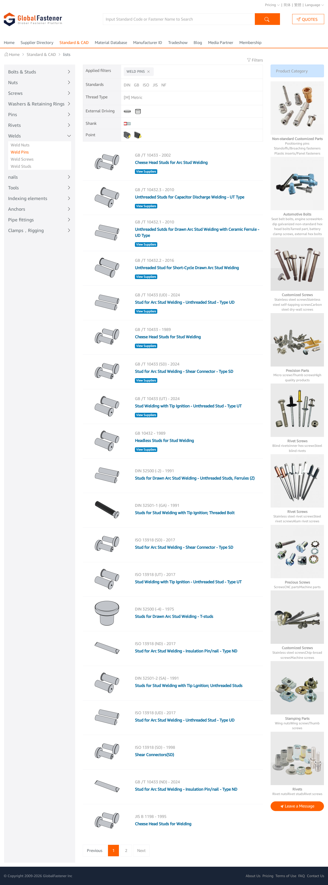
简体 (287, 5)
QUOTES (307, 19)
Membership (250, 42)
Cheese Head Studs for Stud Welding (168, 336)
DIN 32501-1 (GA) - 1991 (157, 505)
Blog (198, 42)
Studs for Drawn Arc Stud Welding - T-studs (174, 616)
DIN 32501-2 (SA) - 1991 (157, 678)
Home (9, 42)
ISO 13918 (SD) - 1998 (155, 747)
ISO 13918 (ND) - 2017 (155, 643)
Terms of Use (285, 876)
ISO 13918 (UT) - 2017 (155, 574)
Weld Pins (20, 152)
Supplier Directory (37, 42)
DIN (127, 84)
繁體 (297, 5)
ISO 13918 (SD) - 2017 (155, 539)
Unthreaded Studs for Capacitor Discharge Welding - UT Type (189, 197)
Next (141, 850)
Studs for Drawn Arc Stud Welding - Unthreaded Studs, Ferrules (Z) (195, 478)
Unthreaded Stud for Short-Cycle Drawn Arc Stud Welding (187, 267)
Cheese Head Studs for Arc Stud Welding (171, 162)
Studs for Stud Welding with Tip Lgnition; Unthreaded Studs (188, 685)
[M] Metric (133, 97)
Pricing (272, 5)
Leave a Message (297, 806)
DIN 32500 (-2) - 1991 (154, 470)
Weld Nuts (20, 144)
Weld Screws (22, 159)
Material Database (111, 42)
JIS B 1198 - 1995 (150, 816)
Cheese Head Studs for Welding (163, 823)
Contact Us (315, 876)
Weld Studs (21, 166)
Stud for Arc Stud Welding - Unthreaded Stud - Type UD (185, 302)
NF (163, 84)
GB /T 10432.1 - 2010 (154, 221)
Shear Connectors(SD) (154, 754)
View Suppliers (146, 171)
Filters (255, 60)
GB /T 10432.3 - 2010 (154, 189)
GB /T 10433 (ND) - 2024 (157, 781)
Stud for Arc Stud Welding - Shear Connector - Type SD (184, 371)
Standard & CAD (74, 42)
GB (136, 84)
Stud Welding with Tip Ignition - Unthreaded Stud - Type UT (188, 405)
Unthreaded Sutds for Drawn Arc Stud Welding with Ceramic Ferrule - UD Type (197, 232)
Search (267, 19)
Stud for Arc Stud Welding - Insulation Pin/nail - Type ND (186, 650)
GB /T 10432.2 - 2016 (154, 260)
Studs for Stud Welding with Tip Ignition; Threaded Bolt (185, 512)
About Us (253, 876)
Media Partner (220, 42)
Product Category (292, 70)
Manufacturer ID (147, 42)
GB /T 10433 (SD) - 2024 (157, 364)
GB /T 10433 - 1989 (153, 329)
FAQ (301, 876)
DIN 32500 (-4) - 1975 (154, 609)
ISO (146, 84)
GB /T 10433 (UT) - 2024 (157, 398)
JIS (155, 84)
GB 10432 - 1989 (150, 433)
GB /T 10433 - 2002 (153, 155)
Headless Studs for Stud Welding (164, 440)
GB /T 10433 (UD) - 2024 (157, 294)
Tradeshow (178, 42)
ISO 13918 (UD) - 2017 (155, 712)
